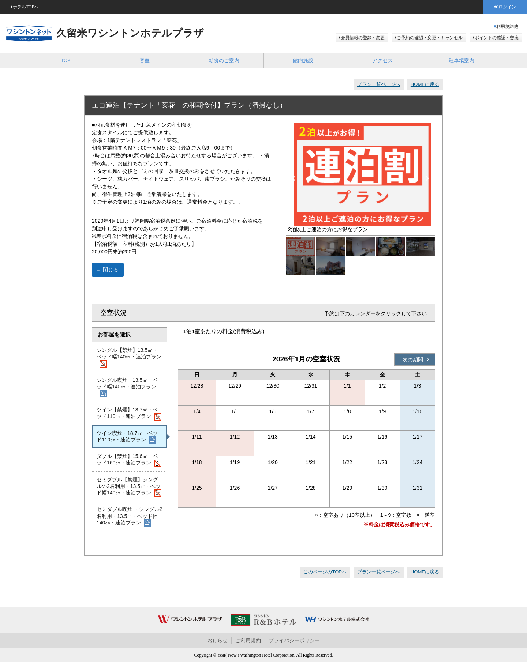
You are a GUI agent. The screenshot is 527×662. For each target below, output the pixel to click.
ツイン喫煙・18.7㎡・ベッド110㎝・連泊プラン (127, 437)
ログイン (507, 7)
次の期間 (413, 359)
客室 (144, 60)
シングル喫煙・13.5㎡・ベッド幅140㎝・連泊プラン (127, 387)
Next (427, 178)
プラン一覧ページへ (378, 84)
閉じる (110, 269)
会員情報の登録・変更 (363, 37)
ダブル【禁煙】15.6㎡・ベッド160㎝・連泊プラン (129, 460)
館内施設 (303, 60)
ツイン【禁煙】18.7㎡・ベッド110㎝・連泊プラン (129, 414)
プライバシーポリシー (294, 640)
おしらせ (217, 640)
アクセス (382, 60)
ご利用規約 (248, 640)
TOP (65, 60)
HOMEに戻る (425, 84)
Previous (293, 178)
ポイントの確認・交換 (497, 37)
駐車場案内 (461, 60)
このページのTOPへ (325, 572)
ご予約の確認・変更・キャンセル (430, 37)
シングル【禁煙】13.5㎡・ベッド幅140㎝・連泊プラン (129, 357)
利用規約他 (507, 26)
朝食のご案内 (224, 60)
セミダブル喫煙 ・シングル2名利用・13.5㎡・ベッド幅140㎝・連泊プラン (129, 516)
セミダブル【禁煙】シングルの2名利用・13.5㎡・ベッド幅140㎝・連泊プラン (129, 487)
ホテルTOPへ (25, 7)
